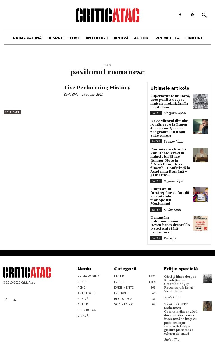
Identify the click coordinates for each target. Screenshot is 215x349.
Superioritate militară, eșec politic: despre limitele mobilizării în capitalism (170, 101)
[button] (204, 15)
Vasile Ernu (171, 297)
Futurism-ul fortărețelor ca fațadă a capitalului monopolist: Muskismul (169, 196)
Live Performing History (97, 87)
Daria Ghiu (71, 94)
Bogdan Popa (173, 141)
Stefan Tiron (172, 209)
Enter (155, 113)
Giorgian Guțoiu (174, 113)
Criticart (12, 112)
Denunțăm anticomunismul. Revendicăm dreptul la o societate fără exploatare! (170, 224)
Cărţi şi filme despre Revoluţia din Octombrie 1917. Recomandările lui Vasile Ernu (180, 283)
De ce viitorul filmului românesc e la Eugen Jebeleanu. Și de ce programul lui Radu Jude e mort (169, 128)
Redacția (169, 238)
